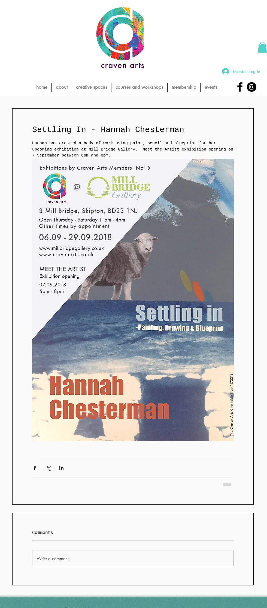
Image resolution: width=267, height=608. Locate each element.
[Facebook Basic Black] (240, 87)
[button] (262, 47)
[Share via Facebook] (34, 468)
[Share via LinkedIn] (61, 468)
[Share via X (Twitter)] (48, 468)
